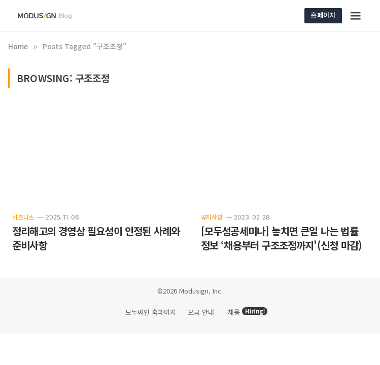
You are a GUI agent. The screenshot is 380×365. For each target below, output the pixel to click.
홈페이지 (322, 15)
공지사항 (212, 216)
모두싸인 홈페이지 (149, 312)
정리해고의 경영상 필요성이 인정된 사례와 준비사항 (96, 238)
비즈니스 (23, 216)
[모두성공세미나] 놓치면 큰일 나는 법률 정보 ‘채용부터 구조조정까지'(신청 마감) (281, 238)
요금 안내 (201, 312)
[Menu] (355, 15)
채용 (234, 312)
